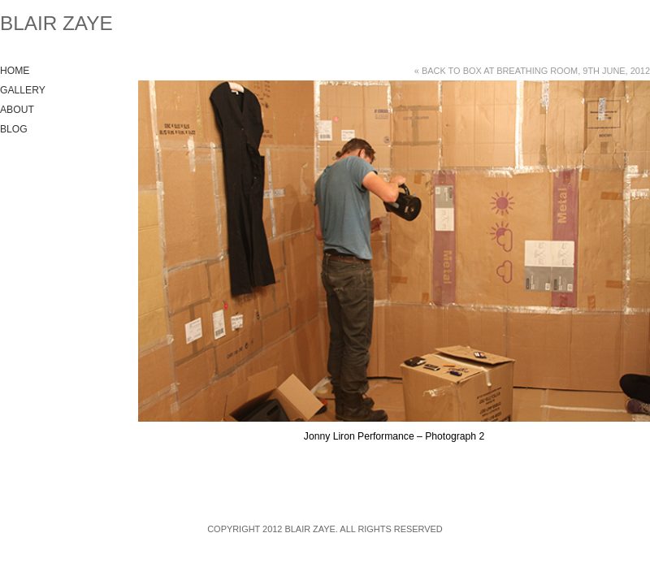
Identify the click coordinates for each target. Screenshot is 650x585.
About (17, 109)
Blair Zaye (56, 23)
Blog (14, 129)
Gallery (23, 90)
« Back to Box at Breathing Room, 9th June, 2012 (532, 71)
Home (14, 70)
